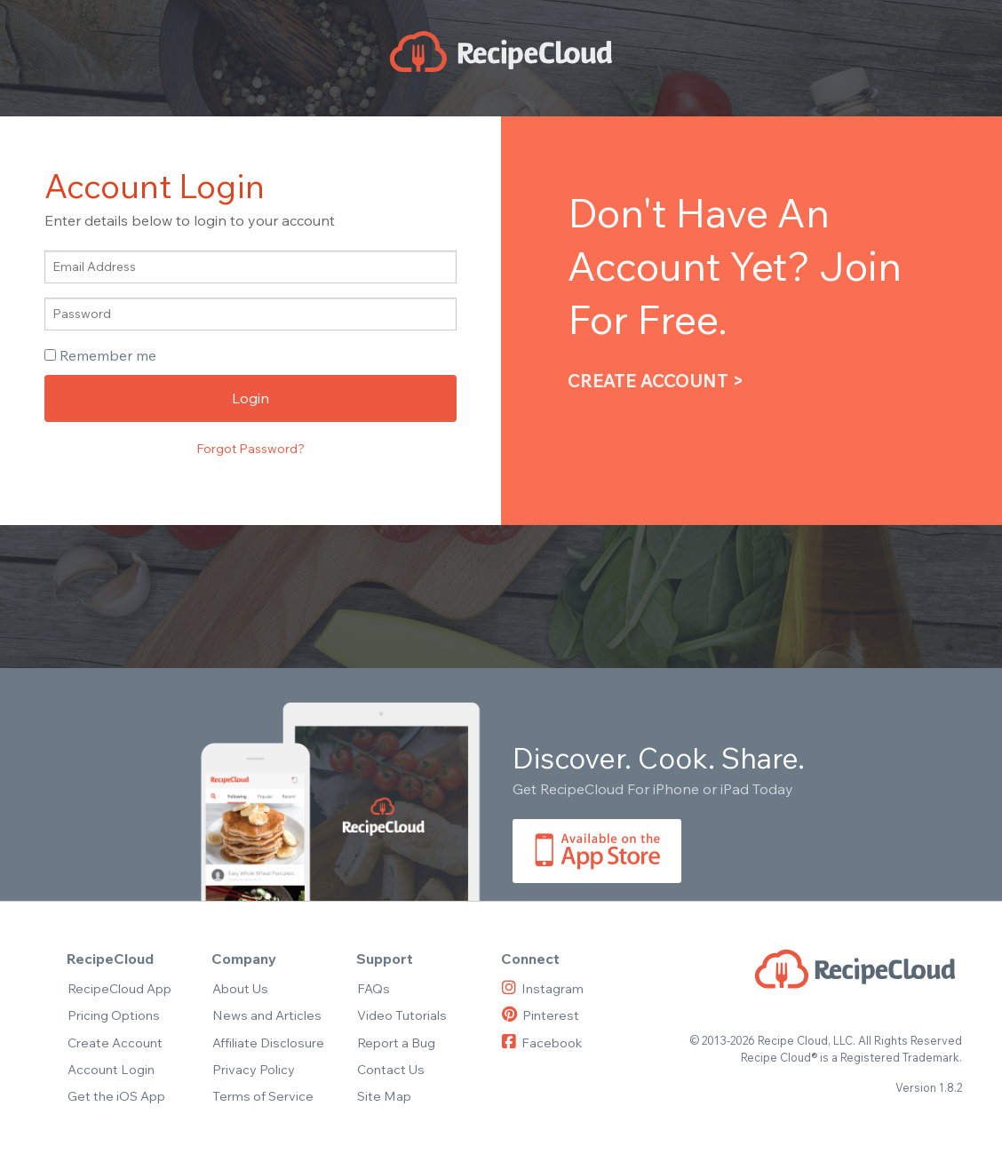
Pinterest (540, 1015)
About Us (240, 988)
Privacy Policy (253, 1069)
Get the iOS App (116, 1095)
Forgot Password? (250, 449)
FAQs (373, 988)
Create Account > (656, 381)
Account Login (111, 1069)
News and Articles (267, 1015)
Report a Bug (396, 1042)
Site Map (384, 1095)
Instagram (543, 988)
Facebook (542, 1042)
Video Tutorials (402, 1015)
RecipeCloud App (119, 988)
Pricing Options (114, 1015)
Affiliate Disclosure (268, 1042)
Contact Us (391, 1069)
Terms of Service (263, 1095)
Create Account (115, 1042)
